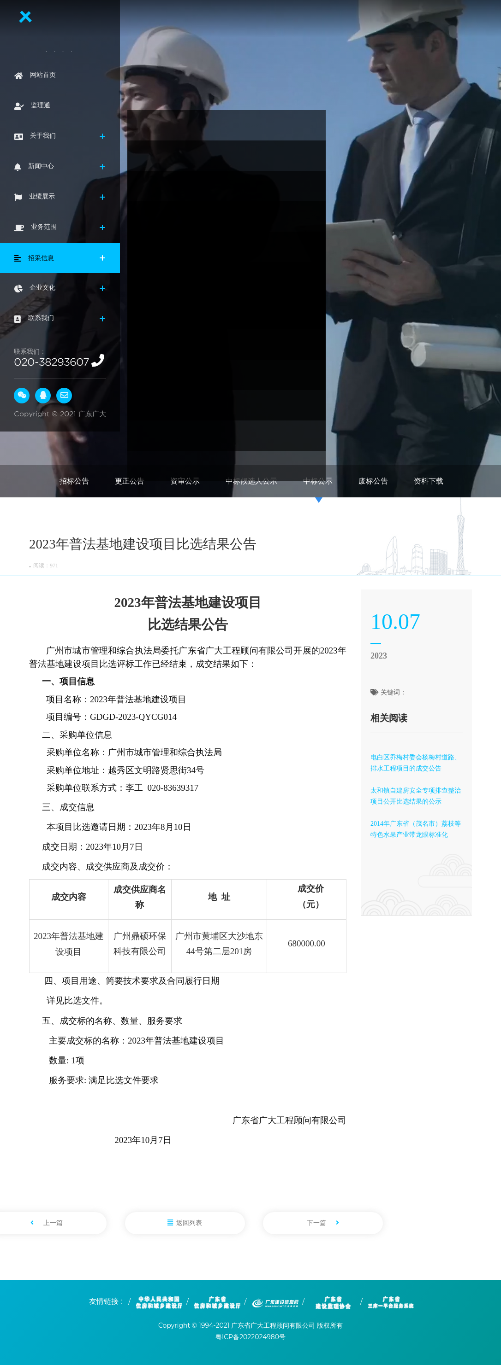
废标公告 (373, 481)
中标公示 (318, 481)
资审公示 (185, 481)
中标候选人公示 (251, 481)
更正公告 (129, 481)
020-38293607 (51, 362)
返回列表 (184, 1222)
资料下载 (428, 481)
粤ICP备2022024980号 (250, 1337)
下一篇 (323, 1222)
